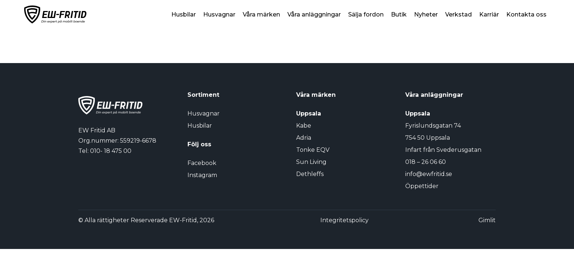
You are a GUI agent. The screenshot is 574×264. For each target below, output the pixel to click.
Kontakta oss (526, 14)
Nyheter (426, 14)
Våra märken (261, 14)
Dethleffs (310, 173)
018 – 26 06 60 (425, 161)
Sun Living (311, 161)
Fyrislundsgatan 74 (433, 125)
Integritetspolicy (344, 220)
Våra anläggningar (314, 14)
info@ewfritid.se (428, 173)
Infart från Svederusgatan (443, 149)
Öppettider (422, 186)
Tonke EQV (312, 149)
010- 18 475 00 (110, 150)
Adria (303, 137)
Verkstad (458, 14)
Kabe (303, 125)
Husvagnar (219, 14)
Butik (399, 14)
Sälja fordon (366, 14)
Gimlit (487, 220)
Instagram (202, 175)
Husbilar (183, 14)
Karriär (489, 14)
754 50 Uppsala (427, 137)
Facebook (201, 163)
